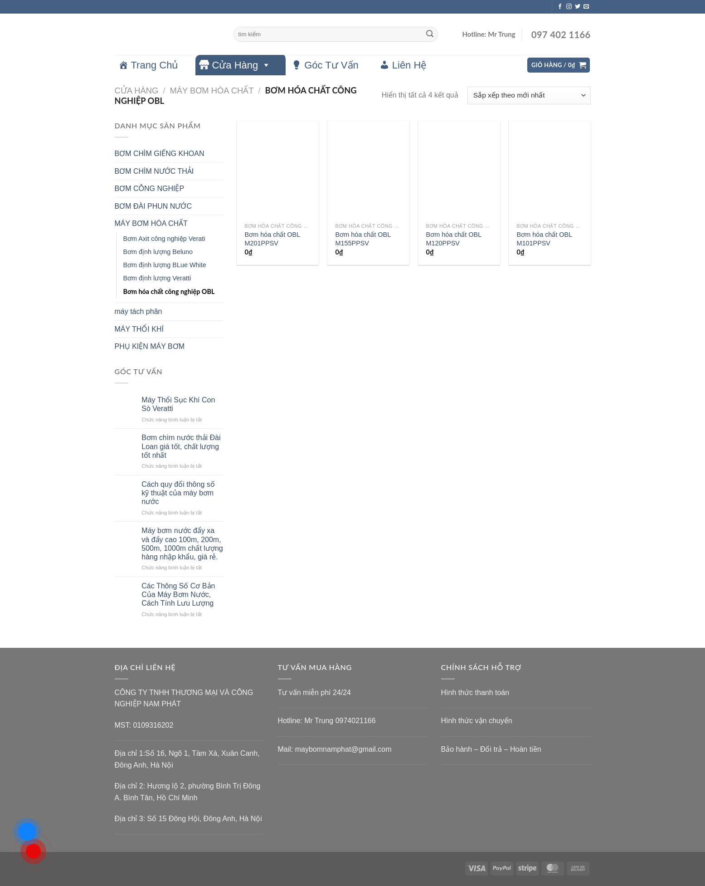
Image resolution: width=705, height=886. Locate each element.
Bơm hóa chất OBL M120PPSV (453, 239)
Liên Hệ (409, 65)
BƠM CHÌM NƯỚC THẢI (154, 171)
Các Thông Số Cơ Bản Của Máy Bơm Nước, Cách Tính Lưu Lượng (178, 594)
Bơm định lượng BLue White (164, 265)
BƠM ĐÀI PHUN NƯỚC (153, 206)
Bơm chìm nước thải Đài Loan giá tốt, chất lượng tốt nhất (180, 446)
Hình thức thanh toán (475, 692)
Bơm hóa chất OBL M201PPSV (272, 239)
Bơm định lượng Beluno (158, 251)
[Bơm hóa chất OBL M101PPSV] (549, 169)
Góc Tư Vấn (331, 65)
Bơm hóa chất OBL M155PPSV (363, 239)
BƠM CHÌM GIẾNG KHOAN (159, 153)
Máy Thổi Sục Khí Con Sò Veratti (178, 404)
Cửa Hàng (241, 65)
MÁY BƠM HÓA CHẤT (211, 90)
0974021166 (355, 720)
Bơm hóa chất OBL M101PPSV (544, 239)
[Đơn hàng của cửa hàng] (528, 95)
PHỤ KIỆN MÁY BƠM (150, 346)
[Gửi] (430, 34)
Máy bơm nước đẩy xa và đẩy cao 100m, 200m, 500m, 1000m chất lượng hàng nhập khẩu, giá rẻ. (182, 544)
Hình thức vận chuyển (476, 720)
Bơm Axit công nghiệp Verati (164, 238)
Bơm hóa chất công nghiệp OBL (169, 291)
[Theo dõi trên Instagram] (569, 7)
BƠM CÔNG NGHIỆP (150, 188)
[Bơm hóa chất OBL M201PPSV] (277, 169)
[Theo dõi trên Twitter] (577, 7)
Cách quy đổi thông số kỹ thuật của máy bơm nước (177, 492)
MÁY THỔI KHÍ (139, 329)
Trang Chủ (155, 65)
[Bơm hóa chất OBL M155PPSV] (368, 169)
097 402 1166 (560, 34)
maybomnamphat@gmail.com (343, 749)
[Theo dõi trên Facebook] (560, 7)
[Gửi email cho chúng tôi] (586, 7)
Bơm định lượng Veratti (157, 278)
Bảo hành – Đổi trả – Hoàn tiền (491, 749)
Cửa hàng (137, 90)
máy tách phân (138, 311)
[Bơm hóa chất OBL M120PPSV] (459, 169)
